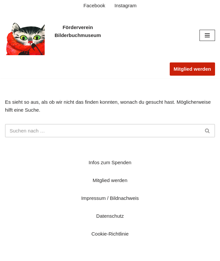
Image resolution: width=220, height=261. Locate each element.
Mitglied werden (192, 69)
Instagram (125, 5)
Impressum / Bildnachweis (110, 198)
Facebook (94, 5)
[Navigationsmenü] (207, 35)
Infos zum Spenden (110, 162)
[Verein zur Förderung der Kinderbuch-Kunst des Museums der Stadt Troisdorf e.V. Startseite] (25, 35)
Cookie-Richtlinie (110, 234)
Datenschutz (110, 216)
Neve (78, 254)
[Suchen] (102, 130)
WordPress (135, 254)
